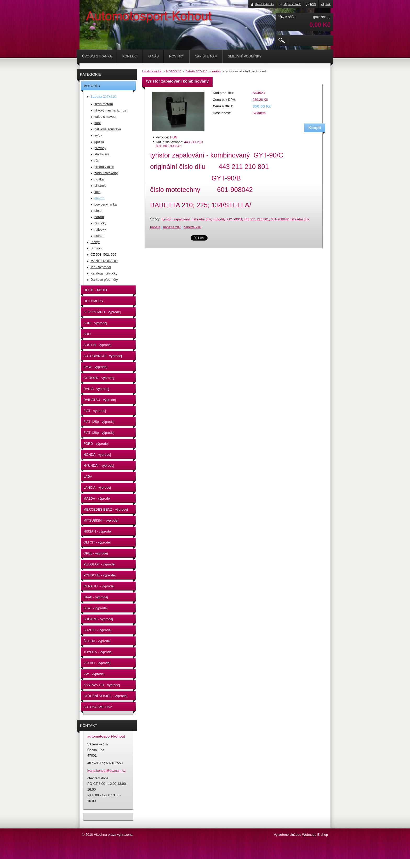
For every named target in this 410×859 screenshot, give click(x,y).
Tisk (328, 4)
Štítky (154, 219)
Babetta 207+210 (196, 71)
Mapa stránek (292, 4)
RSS (313, 4)
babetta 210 (192, 227)
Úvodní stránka (151, 71)
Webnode (309, 835)
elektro (216, 71)
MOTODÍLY (173, 71)
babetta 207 (172, 227)
